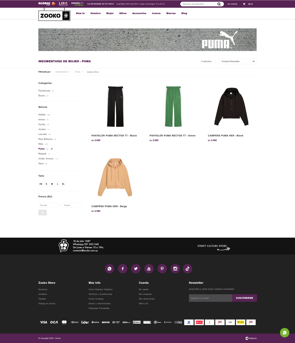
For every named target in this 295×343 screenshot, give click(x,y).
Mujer (110, 13)
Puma (77, 71)
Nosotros (42, 289)
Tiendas (42, 298)
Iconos (156, 13)
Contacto (42, 294)
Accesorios (139, 13)
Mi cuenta (143, 289)
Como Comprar (96, 298)
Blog (184, 13)
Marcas (171, 13)
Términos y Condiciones (100, 294)
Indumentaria (62, 71)
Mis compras (145, 294)
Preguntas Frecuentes (99, 308)
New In (80, 13)
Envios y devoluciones (99, 303)
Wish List (143, 303)
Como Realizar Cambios (101, 289)
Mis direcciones (146, 298)
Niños (123, 13)
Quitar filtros (93, 71)
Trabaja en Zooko (47, 303)
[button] (219, 4)
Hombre (95, 13)
